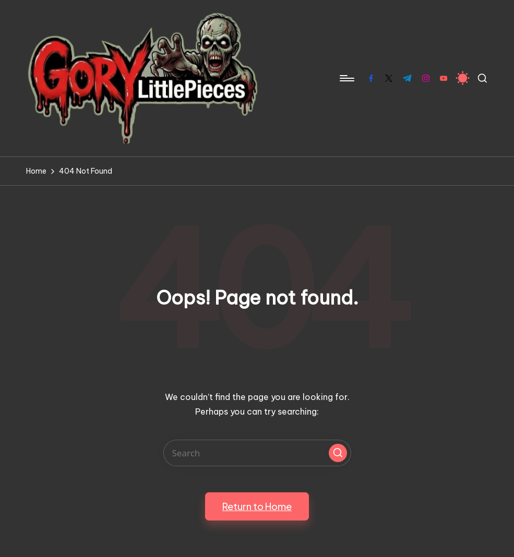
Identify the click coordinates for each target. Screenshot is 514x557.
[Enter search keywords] (257, 453)
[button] (338, 453)
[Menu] (346, 78)
